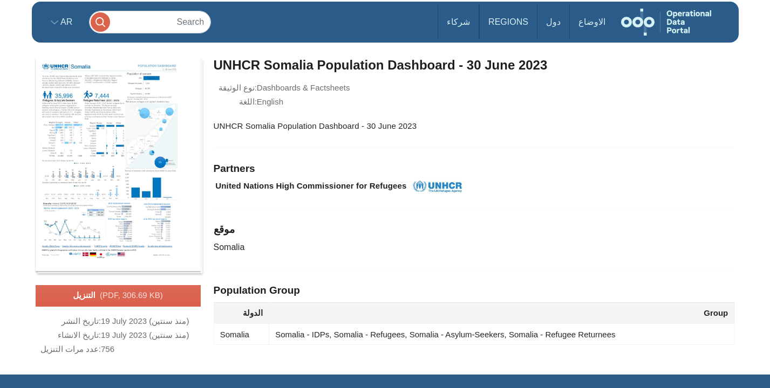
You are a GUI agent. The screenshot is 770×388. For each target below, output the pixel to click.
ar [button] (65, 21)
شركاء (458, 21)
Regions (508, 21)
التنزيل (118, 296)
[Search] (150, 22)
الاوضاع (591, 21)
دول (553, 21)
